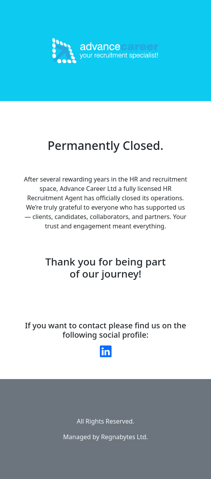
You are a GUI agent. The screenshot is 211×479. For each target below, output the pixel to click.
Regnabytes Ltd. (124, 437)
